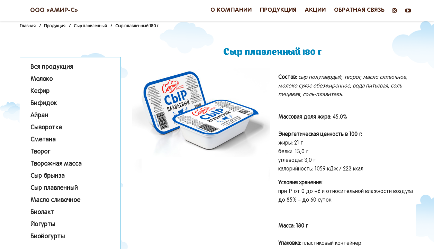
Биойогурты (47, 237)
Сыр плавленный (54, 188)
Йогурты (42, 225)
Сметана (43, 140)
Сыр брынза (47, 176)
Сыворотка (46, 128)
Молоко (41, 79)
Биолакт (42, 212)
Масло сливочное (55, 200)
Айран (39, 116)
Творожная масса (56, 164)
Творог (40, 152)
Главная (28, 26)
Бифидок (43, 104)
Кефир (39, 91)
